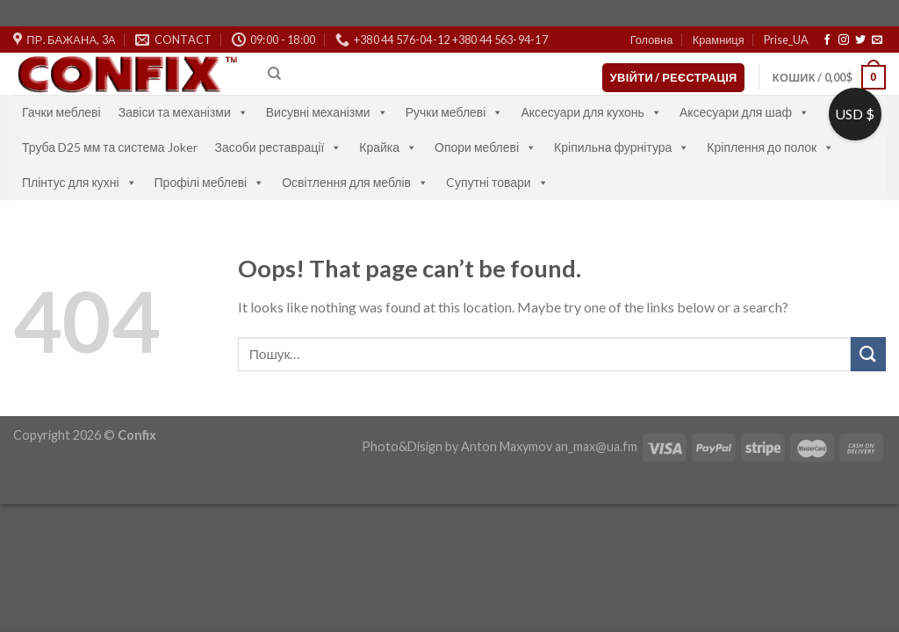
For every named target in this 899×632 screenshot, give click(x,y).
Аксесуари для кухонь (591, 111)
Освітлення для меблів (355, 182)
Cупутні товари (497, 182)
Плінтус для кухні (79, 182)
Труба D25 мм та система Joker (110, 147)
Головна (651, 39)
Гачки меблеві (61, 111)
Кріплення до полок (770, 147)
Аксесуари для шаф (744, 111)
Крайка (388, 147)
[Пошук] (274, 73)
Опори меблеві (485, 147)
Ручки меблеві (455, 111)
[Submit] (868, 354)
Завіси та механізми (183, 111)
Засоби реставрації (278, 147)
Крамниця (718, 39)
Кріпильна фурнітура (621, 147)
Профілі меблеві (210, 182)
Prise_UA (786, 39)
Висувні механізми (327, 111)
